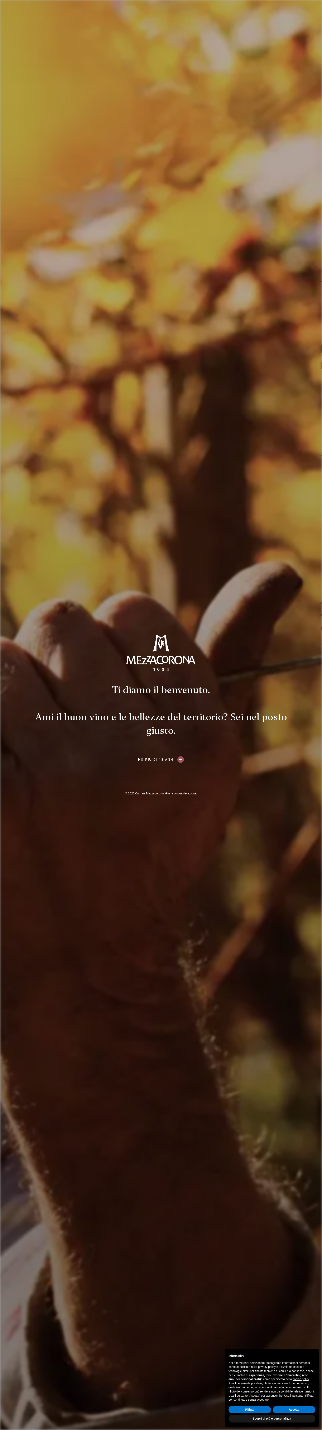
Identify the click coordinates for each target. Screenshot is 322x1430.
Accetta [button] (294, 1409)
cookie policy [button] (301, 1379)
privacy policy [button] (267, 1367)
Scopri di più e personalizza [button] (272, 1418)
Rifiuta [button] (249, 1409)
